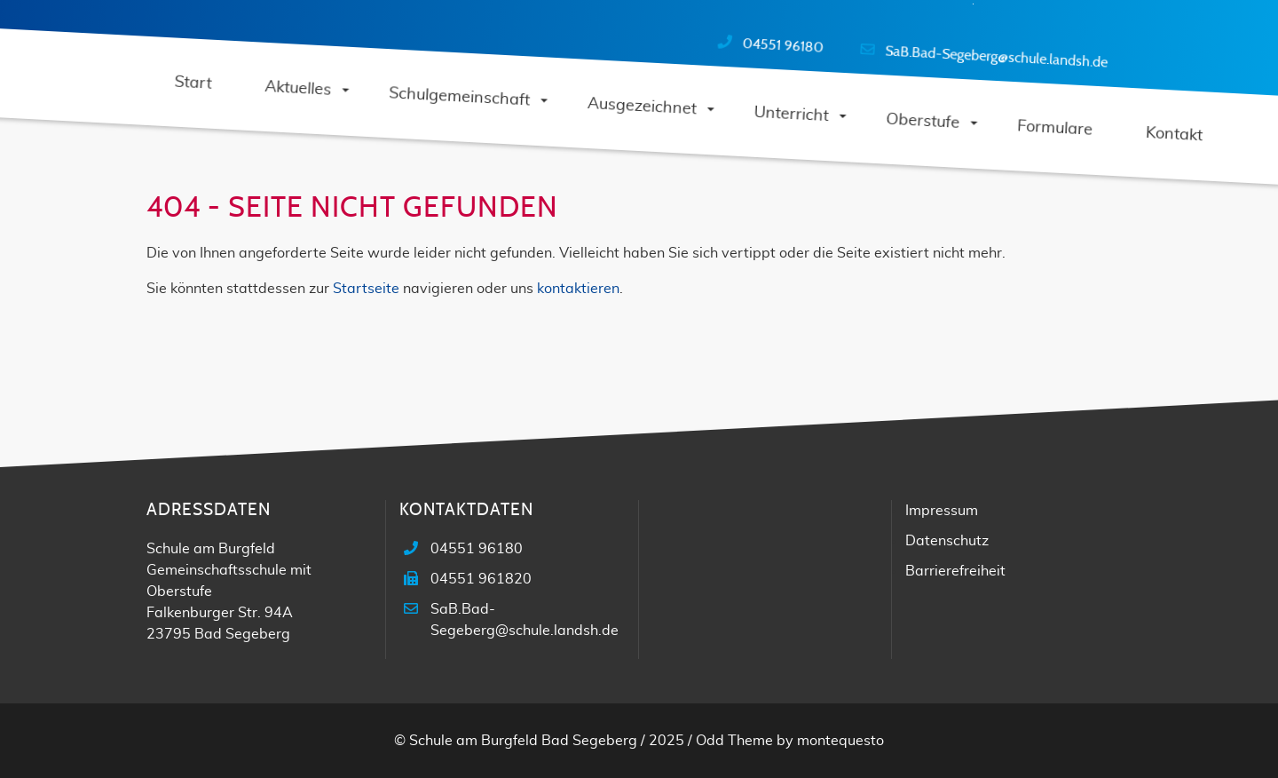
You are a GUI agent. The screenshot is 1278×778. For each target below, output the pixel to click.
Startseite (366, 289)
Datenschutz (947, 541)
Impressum (941, 511)
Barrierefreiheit (955, 571)
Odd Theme (734, 741)
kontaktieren (578, 289)
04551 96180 (783, 45)
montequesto (840, 741)
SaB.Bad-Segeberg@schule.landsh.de (996, 56)
